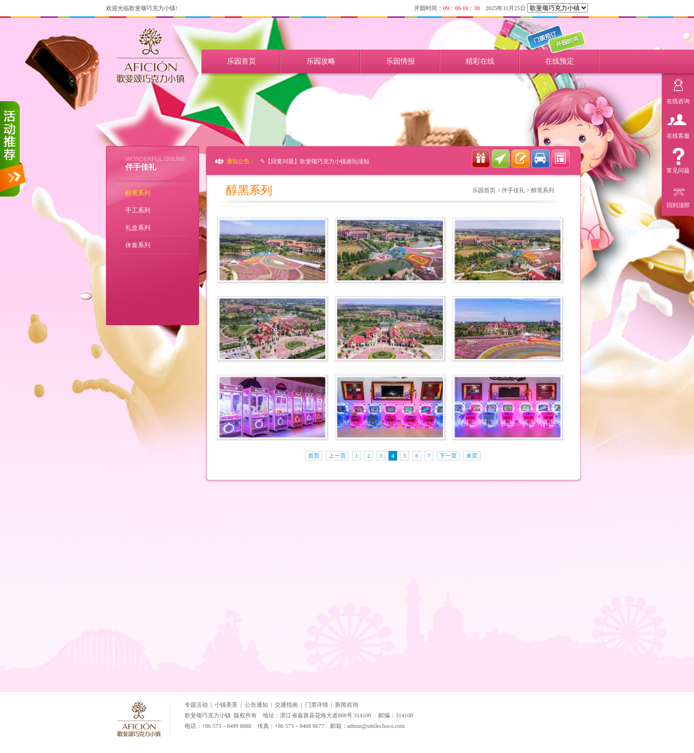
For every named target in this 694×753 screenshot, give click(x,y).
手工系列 (137, 210)
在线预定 (559, 61)
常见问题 (678, 169)
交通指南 (286, 704)
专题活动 (196, 704)
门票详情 (316, 704)
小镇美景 (226, 704)
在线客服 (678, 134)
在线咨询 (678, 100)
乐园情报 (400, 61)
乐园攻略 (321, 61)
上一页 (337, 455)
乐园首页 (241, 61)
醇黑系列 (137, 193)
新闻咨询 (346, 704)
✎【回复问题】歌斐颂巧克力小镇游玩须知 (314, 161)
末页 (472, 455)
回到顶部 (678, 204)
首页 (314, 455)
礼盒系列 (137, 227)
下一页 (448, 455)
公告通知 (256, 704)
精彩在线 (480, 61)
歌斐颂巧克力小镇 (208, 715)
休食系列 (137, 245)
